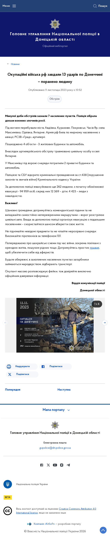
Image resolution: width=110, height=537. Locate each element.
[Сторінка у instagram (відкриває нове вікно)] (62, 465)
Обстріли (55, 99)
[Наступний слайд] (104, 322)
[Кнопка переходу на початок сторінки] (103, 530)
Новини (15, 64)
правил (94, 248)
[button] (55, 410)
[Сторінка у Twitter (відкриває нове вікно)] (48, 465)
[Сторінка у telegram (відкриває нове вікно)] (68, 465)
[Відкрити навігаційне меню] (14, 6)
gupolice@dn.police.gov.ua (55, 448)
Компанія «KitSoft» (44, 524)
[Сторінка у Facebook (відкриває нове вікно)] (42, 465)
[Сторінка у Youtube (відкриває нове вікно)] (55, 465)
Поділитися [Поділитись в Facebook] (56, 366)
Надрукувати (22, 366)
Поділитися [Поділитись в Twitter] (22, 374)
